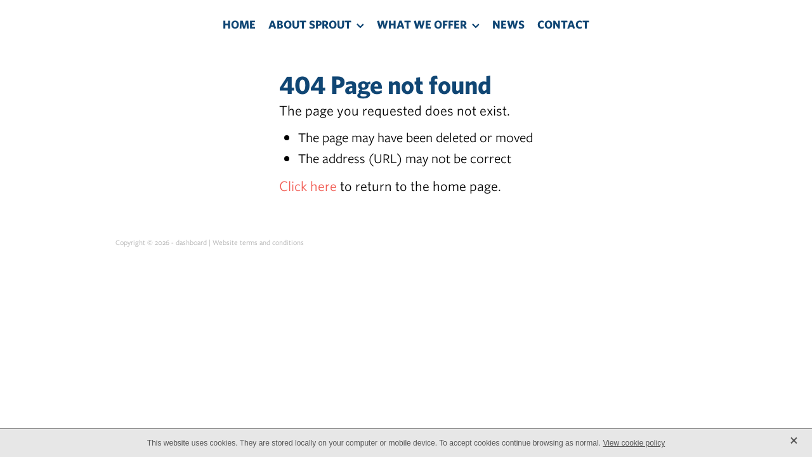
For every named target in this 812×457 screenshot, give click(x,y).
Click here (308, 186)
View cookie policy (634, 443)
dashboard (191, 242)
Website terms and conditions (258, 242)
